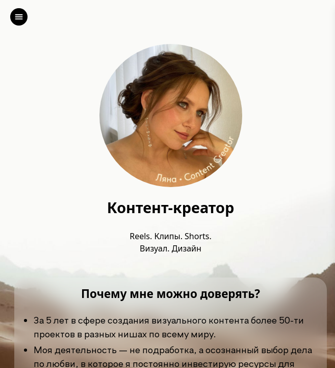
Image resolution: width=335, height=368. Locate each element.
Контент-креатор (170, 208)
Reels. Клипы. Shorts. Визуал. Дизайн (171, 242)
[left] (19, 17)
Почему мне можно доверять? (170, 294)
